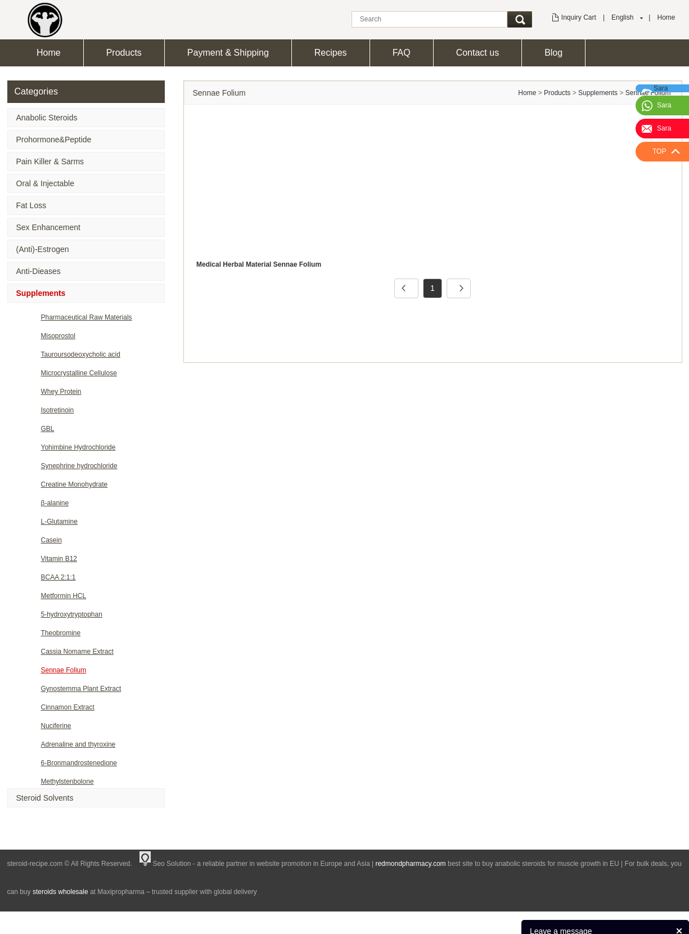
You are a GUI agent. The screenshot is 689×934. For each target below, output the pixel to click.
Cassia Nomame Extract (77, 651)
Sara (664, 105)
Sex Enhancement (48, 227)
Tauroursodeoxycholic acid (80, 354)
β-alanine (55, 503)
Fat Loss (31, 205)
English (622, 17)
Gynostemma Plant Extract (81, 689)
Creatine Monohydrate (74, 484)
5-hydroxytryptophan (71, 614)
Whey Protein (61, 392)
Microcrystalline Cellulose (79, 373)
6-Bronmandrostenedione (79, 763)
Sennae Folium (64, 670)
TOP (659, 151)
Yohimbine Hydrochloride (78, 447)
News (631, 920)
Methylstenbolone (67, 781)
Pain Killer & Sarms (50, 161)
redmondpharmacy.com (410, 864)
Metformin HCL (64, 596)
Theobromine (61, 633)
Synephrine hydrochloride (79, 466)
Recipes (330, 52)
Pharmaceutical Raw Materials (86, 317)
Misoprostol (58, 336)
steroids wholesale (60, 892)
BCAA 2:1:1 (58, 577)
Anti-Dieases (38, 271)
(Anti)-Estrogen (42, 249)
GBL (48, 429)
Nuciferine (56, 726)
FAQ (402, 52)
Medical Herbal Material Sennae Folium (258, 264)
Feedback (664, 920)
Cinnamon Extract (67, 707)
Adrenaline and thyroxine (78, 744)
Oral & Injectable (45, 183)
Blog (553, 52)
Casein (51, 540)
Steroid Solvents (45, 797)
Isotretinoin (57, 410)
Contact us (477, 52)
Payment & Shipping (228, 52)
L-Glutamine (59, 522)
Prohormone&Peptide (54, 139)
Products (124, 52)
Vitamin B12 (59, 559)
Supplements (41, 293)
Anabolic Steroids (47, 117)
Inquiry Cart (578, 17)
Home (666, 17)
